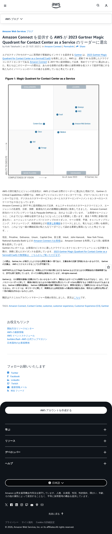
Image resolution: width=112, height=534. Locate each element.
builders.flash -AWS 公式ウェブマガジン (27, 339)
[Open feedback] (108, 267)
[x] (6, 505)
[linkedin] (16, 505)
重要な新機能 (53, 223)
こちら (77, 297)
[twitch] (26, 505)
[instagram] (21, 505)
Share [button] (80, 46)
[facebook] (11, 505)
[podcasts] (37, 505)
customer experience (63, 305)
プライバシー (11, 522)
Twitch (12, 383)
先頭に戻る (56, 513)
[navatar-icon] (106, 6)
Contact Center (34, 305)
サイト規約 (27, 522)
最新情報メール (17, 387)
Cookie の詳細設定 (45, 522)
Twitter (12, 372)
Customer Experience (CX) (87, 305)
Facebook (13, 376)
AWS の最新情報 (15, 332)
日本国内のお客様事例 (18, 342)
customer (47, 305)
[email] (42, 505)
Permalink (69, 46)
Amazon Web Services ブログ (17, 31)
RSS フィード (15, 390)
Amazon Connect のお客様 (47, 240)
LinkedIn (13, 380)
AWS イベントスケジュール (21, 335)
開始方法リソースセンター (20, 328)
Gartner (78, 54)
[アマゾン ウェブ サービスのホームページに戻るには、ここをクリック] (56, 5)
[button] (56, 19)
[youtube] (32, 505)
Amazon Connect (38, 61)
